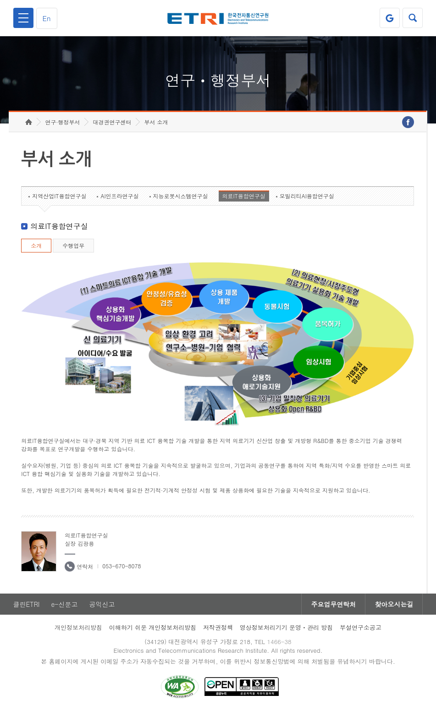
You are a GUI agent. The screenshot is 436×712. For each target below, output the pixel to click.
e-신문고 (64, 604)
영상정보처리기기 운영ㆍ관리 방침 (286, 627)
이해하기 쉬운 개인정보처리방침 (153, 627)
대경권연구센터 (112, 122)
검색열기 (413, 18)
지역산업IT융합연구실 (59, 196)
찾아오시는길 (394, 604)
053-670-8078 (121, 566)
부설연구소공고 (360, 627)
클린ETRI (26, 604)
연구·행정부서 (62, 122)
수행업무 (73, 245)
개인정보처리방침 (78, 627)
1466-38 (279, 641)
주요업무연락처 (333, 604)
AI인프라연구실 (119, 196)
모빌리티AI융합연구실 (307, 196)
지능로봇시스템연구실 (180, 196)
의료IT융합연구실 (243, 196)
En (47, 18)
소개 (36, 245)
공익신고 (102, 604)
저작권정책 (218, 627)
